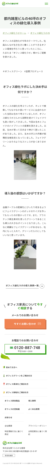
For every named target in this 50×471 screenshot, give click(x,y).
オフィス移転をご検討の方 (17, 392)
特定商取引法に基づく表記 (14, 433)
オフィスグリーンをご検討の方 (19, 375)
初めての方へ (11, 367)
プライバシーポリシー (37, 425)
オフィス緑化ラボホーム (14, 33)
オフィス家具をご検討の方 (17, 384)
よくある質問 (33, 409)
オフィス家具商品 (12, 400)
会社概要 (8, 425)
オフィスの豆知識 (12, 409)
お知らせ (8, 417)
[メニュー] (46, 4)
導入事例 (32, 400)
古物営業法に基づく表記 (37, 433)
